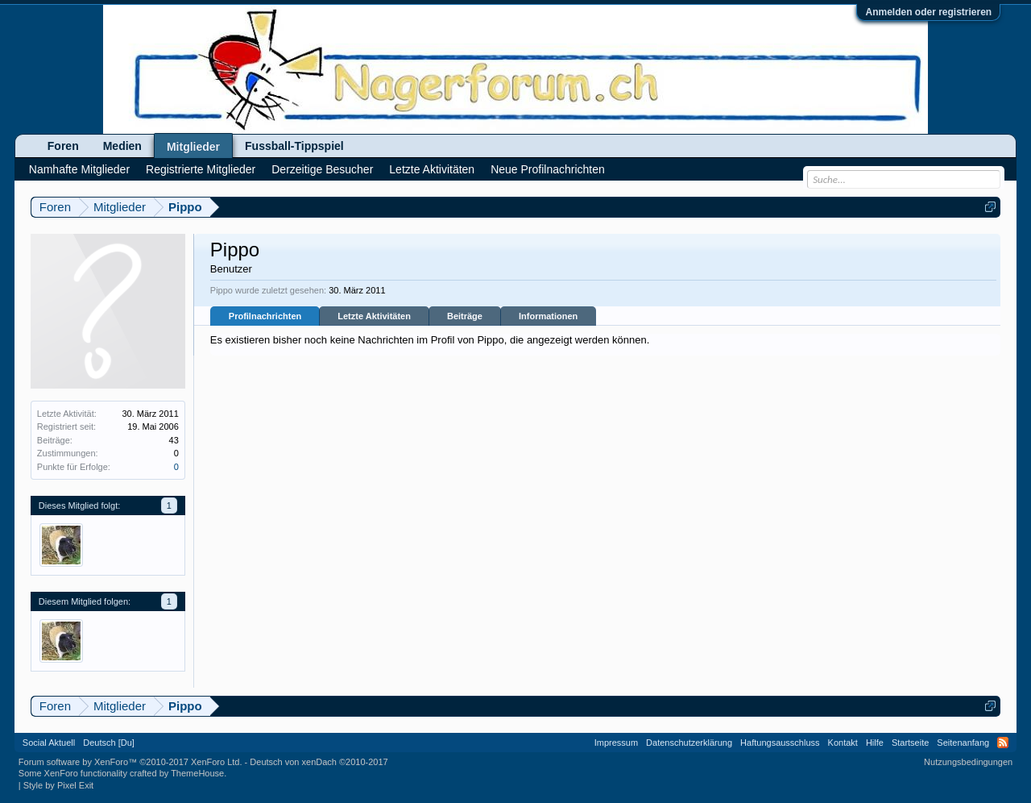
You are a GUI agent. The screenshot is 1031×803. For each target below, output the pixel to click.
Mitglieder (193, 146)
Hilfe (875, 742)
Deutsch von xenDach (318, 762)
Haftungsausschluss (779, 742)
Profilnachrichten (265, 316)
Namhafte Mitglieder (79, 169)
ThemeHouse (197, 773)
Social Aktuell (49, 742)
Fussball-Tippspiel (294, 145)
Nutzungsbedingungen (968, 762)
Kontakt (843, 742)
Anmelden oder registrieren (928, 12)
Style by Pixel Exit (58, 785)
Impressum (616, 742)
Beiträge (464, 316)
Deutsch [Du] (109, 742)
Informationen (548, 316)
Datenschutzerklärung (689, 742)
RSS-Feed (1002, 742)
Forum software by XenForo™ (130, 762)
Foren (63, 145)
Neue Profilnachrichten (548, 169)
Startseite (910, 742)
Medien (122, 145)
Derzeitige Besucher (322, 169)
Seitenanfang (963, 742)
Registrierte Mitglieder (200, 169)
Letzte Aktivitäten (374, 316)
